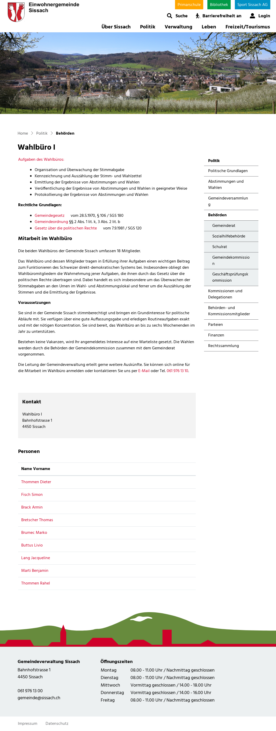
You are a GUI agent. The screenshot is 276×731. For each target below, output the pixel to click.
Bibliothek (219, 5)
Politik (147, 27)
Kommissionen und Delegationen (225, 294)
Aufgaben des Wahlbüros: (41, 159)
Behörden (222, 216)
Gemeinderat (223, 225)
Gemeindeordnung (51, 222)
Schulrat (219, 247)
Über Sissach (116, 27)
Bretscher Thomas (37, 520)
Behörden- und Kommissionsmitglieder (229, 311)
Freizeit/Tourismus (248, 27)
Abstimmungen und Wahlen (226, 184)
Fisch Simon (32, 494)
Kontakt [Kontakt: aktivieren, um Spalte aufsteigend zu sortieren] (144, 469)
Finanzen (216, 335)
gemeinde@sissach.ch (39, 698)
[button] (177, 16)
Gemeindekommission (231, 260)
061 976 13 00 (30, 691)
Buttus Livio (32, 545)
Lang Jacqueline (35, 558)
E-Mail (144, 371)
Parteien (215, 324)
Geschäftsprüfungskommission (230, 277)
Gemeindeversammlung (228, 201)
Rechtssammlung (223, 346)
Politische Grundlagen (228, 171)
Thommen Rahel (35, 583)
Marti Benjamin (34, 570)
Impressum (27, 723)
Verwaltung (178, 27)
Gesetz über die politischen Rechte (68, 228)
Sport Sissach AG (252, 5)
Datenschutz (57, 723)
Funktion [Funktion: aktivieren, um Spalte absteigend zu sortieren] (95, 469)
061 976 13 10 (177, 371)
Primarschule (189, 5)
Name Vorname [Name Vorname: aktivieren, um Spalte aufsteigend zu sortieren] (35, 469)
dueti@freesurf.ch (152, 482)
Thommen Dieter (36, 482)
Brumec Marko (34, 532)
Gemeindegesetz (52, 215)
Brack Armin (32, 507)
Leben (209, 27)
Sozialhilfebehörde (228, 236)
